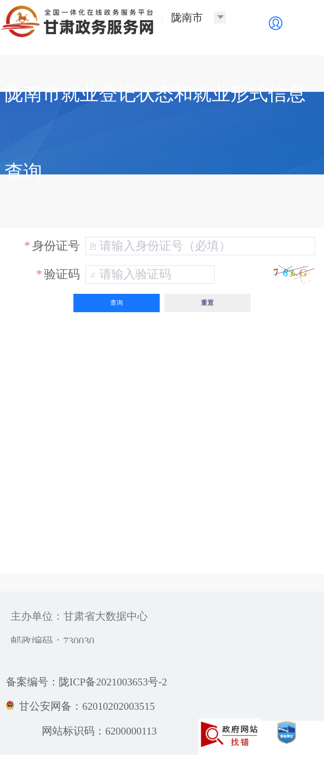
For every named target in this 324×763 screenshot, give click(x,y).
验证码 (62, 274)
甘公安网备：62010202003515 (80, 706)
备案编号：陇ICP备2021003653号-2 (86, 682)
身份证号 (56, 245)
